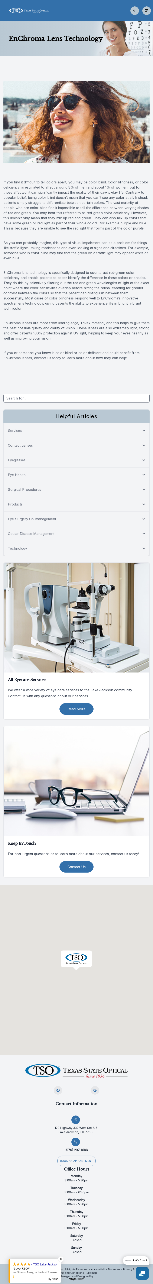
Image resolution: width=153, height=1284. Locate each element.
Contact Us (77, 867)
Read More (76, 709)
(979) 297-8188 (76, 1150)
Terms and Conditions (70, 1272)
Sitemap (92, 1272)
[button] (3, 11)
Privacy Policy (132, 1269)
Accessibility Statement (106, 1269)
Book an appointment (76, 1160)
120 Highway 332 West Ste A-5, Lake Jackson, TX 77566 (76, 1130)
